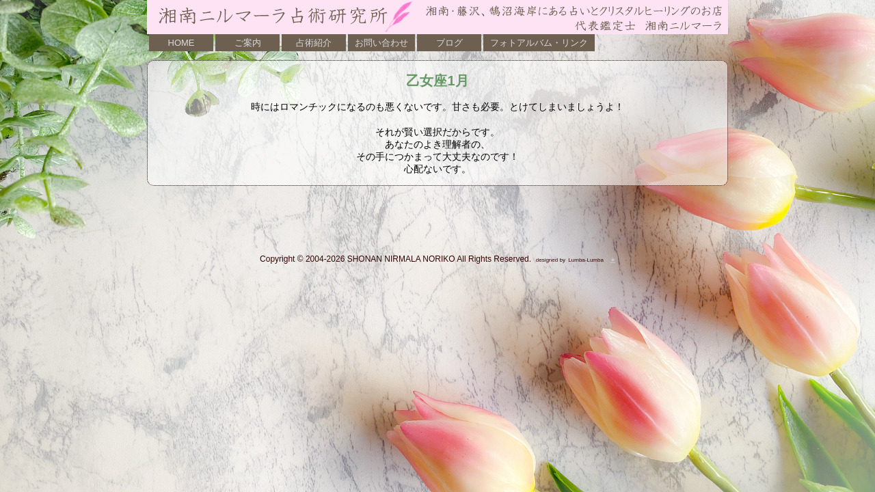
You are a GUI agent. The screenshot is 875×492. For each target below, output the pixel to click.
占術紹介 (314, 43)
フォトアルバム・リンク (539, 43)
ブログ (449, 43)
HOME (181, 43)
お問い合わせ (381, 43)
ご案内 (247, 43)
